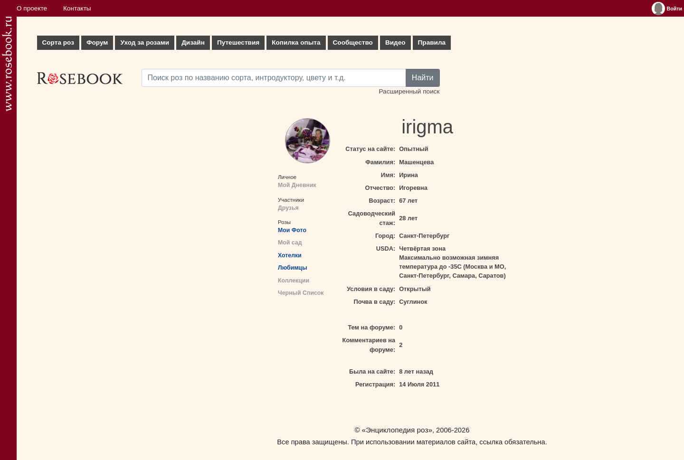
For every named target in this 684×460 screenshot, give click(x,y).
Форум (97, 42)
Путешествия (238, 42)
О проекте (32, 8)
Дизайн (193, 42)
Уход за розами (144, 42)
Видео (395, 42)
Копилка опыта (296, 42)
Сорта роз (58, 42)
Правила (432, 42)
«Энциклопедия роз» (397, 430)
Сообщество (353, 42)
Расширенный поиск (409, 91)
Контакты (77, 8)
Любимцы (292, 267)
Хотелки (290, 255)
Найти (423, 78)
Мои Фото (292, 230)
